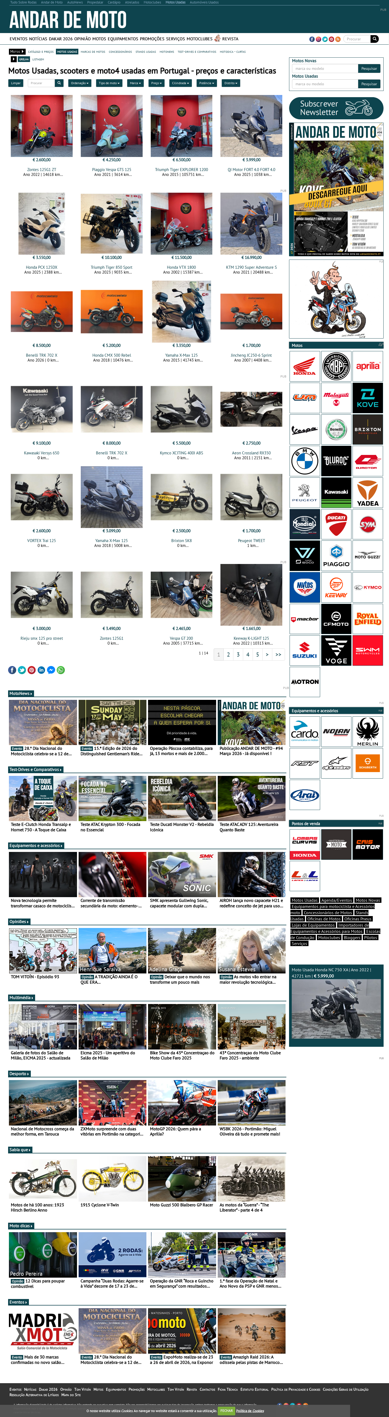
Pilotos (370, 937)
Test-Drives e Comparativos (35, 769)
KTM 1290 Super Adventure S (251, 267)
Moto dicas (21, 1225)
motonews (167, 51)
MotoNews (21, 693)
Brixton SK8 (181, 540)
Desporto (19, 1073)
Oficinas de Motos (324, 918)
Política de (250, 1410)
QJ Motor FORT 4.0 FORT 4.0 (251, 169)
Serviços (175, 38)
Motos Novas (368, 900)
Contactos (207, 1389)
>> (278, 654)
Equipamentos (123, 38)
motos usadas (67, 51)
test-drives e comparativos (197, 51)
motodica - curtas (233, 51)
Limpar (16, 83)
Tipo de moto (109, 83)
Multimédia (21, 997)
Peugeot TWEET (251, 540)
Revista (230, 38)
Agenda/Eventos (336, 900)
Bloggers (352, 937)
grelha (24, 59)
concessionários (120, 51)
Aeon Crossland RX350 (251, 452)
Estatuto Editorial (254, 1389)
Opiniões (19, 921)
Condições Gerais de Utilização (345, 1389)
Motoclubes (200, 38)
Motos (99, 38)
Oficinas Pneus (357, 918)
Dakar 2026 (61, 38)
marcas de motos (93, 51)
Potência (206, 83)
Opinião (82, 38)
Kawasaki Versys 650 (41, 452)
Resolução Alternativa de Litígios (34, 1394)
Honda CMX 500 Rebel (111, 355)
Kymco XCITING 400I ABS (181, 452)
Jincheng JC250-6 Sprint (251, 355)
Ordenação (80, 83)
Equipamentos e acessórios (36, 845)
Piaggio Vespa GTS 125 (111, 169)
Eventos (19, 38)
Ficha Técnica (228, 1389)
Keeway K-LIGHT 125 (251, 638)
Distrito (230, 83)
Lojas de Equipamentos (313, 925)
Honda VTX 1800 (181, 267)
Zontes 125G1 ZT (41, 169)
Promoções (152, 38)
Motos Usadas (305, 900)
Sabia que (20, 1149)
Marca (135, 83)
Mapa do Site (71, 1394)
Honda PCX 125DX (41, 267)
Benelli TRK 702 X (41, 355)
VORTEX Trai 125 (41, 540)
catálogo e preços (40, 51)
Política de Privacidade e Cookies (295, 1389)
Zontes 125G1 (111, 638)
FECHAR (226, 1410)
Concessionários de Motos (328, 912)
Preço (156, 83)
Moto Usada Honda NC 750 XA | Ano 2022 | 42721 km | (336, 1003)
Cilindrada (180, 83)
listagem (38, 59)
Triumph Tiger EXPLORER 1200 (181, 169)
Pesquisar (369, 68)
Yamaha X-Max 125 (181, 355)
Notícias (38, 38)
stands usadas (146, 51)
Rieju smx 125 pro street (42, 638)
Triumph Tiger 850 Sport (111, 267)
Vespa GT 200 (181, 638)
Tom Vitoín (82, 1389)
